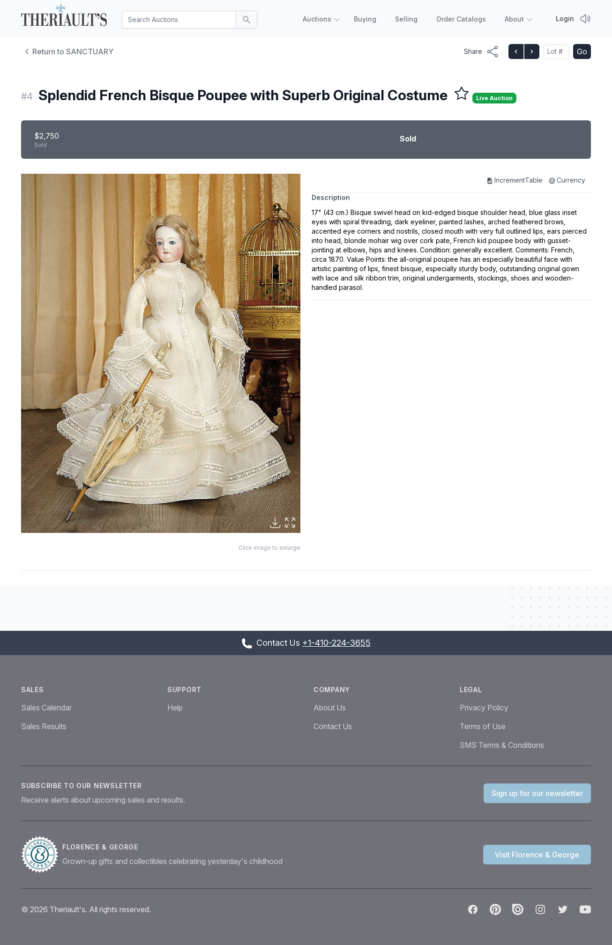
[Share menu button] (481, 51)
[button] (160, 353)
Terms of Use (483, 726)
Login (565, 18)
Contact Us (332, 726)
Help (175, 707)
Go (582, 51)
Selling (406, 19)
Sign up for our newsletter (537, 793)
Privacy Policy (484, 707)
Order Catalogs (461, 19)
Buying (365, 19)
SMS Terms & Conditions (502, 745)
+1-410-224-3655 (336, 643)
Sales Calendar (46, 707)
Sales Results (44, 726)
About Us (329, 707)
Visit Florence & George (537, 854)
